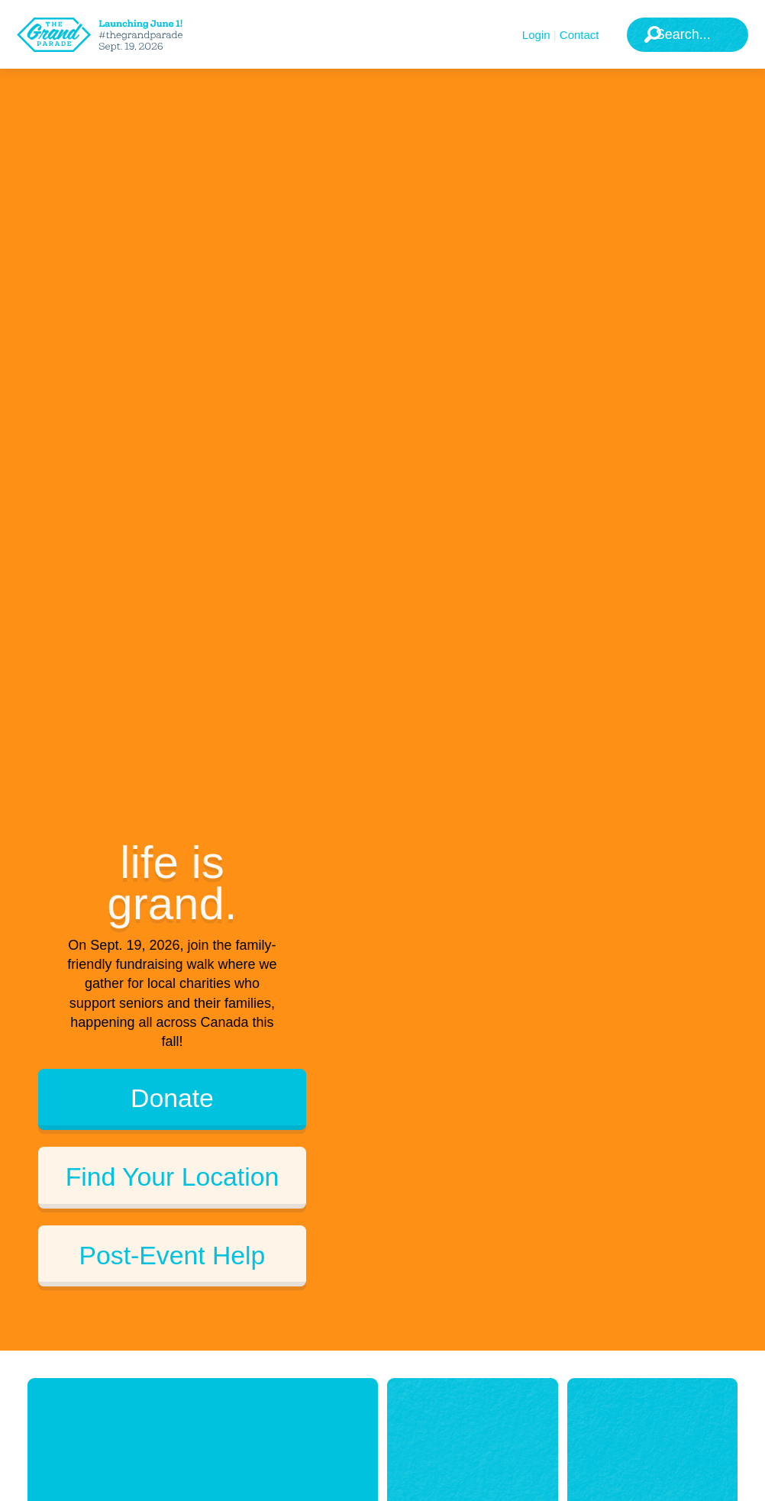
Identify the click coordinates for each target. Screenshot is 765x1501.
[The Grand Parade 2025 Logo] (118, 35)
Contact (579, 34)
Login (536, 34)
